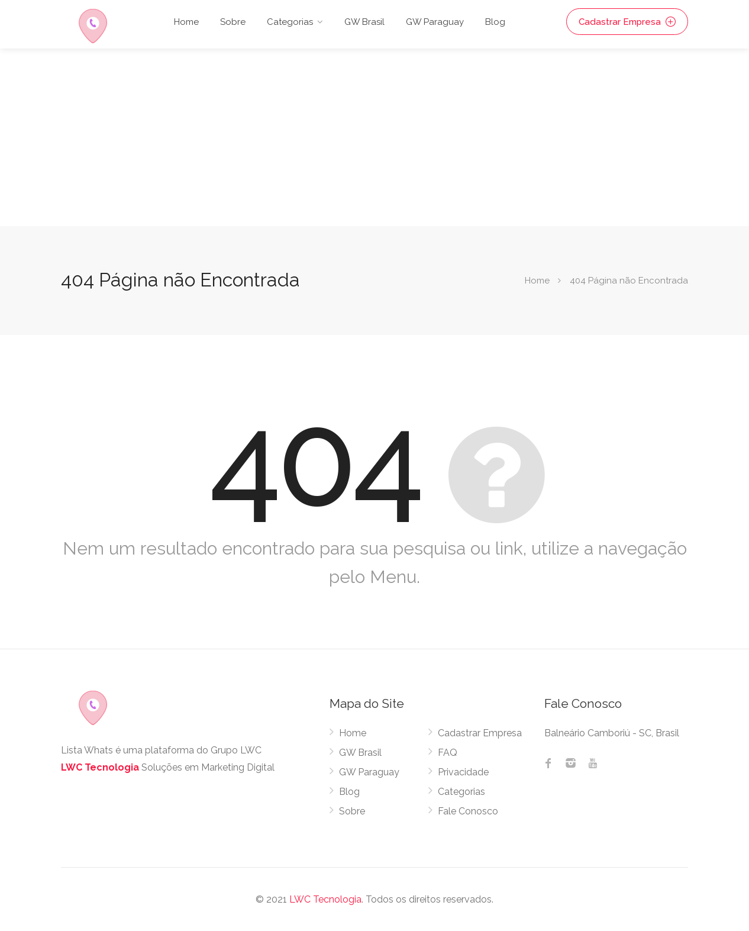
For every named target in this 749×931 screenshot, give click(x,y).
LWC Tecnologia (100, 767)
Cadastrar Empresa (628, 22)
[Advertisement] (374, 137)
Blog (495, 22)
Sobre (233, 22)
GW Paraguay (435, 22)
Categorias (290, 22)
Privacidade (463, 772)
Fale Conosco (468, 811)
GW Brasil (364, 22)
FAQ (447, 752)
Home (186, 22)
